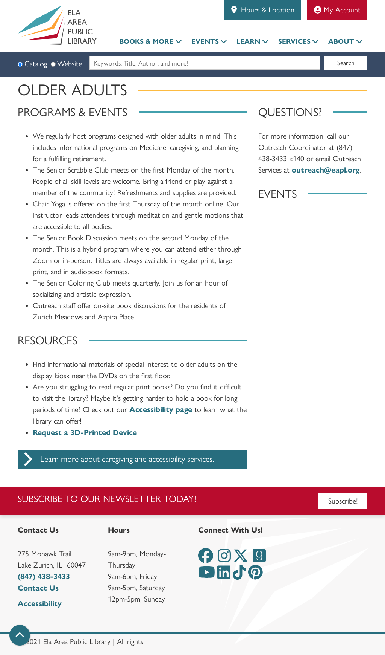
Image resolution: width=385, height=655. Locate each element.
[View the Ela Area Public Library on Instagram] (224, 558)
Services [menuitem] (294, 41)
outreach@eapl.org (325, 170)
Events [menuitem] (205, 41)
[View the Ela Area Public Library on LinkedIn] (223, 575)
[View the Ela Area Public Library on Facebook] (205, 558)
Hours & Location (266, 9)
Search (346, 63)
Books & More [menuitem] (146, 41)
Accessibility (40, 603)
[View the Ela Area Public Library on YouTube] (206, 575)
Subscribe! (343, 500)
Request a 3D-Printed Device (85, 432)
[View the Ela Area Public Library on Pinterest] (255, 575)
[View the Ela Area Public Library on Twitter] (240, 558)
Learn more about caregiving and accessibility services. (116, 459)
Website (69, 63)
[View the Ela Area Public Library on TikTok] (239, 575)
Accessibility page (160, 409)
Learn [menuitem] (248, 41)
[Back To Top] (19, 635)
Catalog (35, 63)
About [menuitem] (341, 41)
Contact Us (38, 588)
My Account (337, 9)
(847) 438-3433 (44, 576)
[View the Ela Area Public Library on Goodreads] (259, 558)
